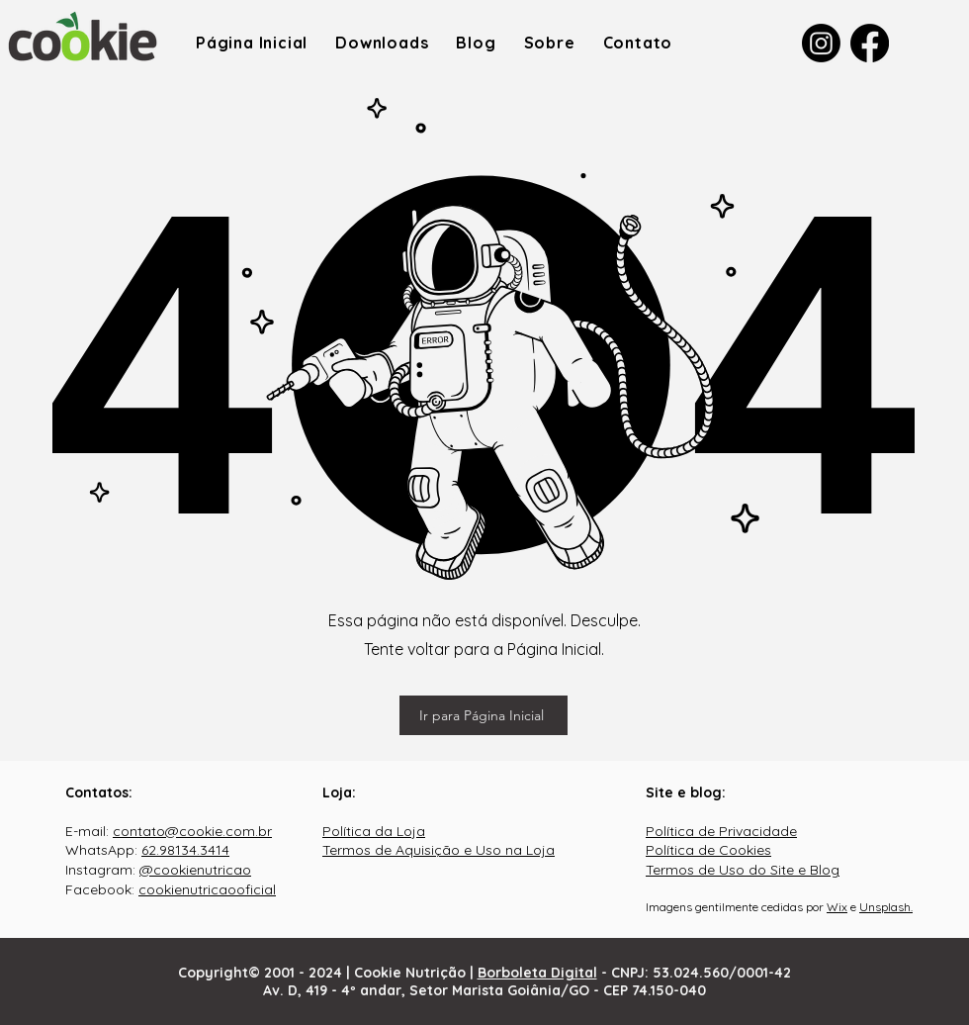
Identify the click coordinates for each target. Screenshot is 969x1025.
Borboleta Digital (537, 972)
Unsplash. (886, 906)
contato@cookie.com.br (192, 831)
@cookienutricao (195, 870)
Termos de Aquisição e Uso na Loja (438, 850)
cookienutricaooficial (207, 889)
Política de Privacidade (721, 831)
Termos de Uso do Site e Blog (742, 870)
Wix (837, 906)
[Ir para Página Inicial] (483, 715)
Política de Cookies (708, 850)
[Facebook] (869, 43)
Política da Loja (373, 831)
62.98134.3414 (185, 850)
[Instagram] (821, 43)
